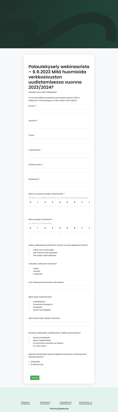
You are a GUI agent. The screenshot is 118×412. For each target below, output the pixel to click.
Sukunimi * (33, 120)
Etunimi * (32, 106)
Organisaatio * (34, 150)
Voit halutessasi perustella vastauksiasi (45, 282)
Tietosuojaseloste (59, 408)
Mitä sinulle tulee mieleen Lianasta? (44, 318)
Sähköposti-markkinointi (25, 403)
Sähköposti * (34, 179)
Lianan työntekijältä (42, 310)
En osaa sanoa (39, 346)
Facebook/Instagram (43, 304)
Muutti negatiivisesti (42, 340)
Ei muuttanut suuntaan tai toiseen (48, 343)
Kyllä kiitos (35, 361)
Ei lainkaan (38, 274)
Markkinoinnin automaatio (45, 403)
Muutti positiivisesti (41, 337)
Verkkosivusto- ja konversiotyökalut (85, 403)
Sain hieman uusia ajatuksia (45, 252)
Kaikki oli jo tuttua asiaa (43, 250)
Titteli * (31, 135)
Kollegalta (37, 307)
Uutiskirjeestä (39, 301)
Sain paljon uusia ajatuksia (44, 255)
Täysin (36, 268)
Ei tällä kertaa (37, 364)
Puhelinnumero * (35, 164)
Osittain (36, 271)
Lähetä (35, 377)
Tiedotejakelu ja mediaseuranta (66, 403)
